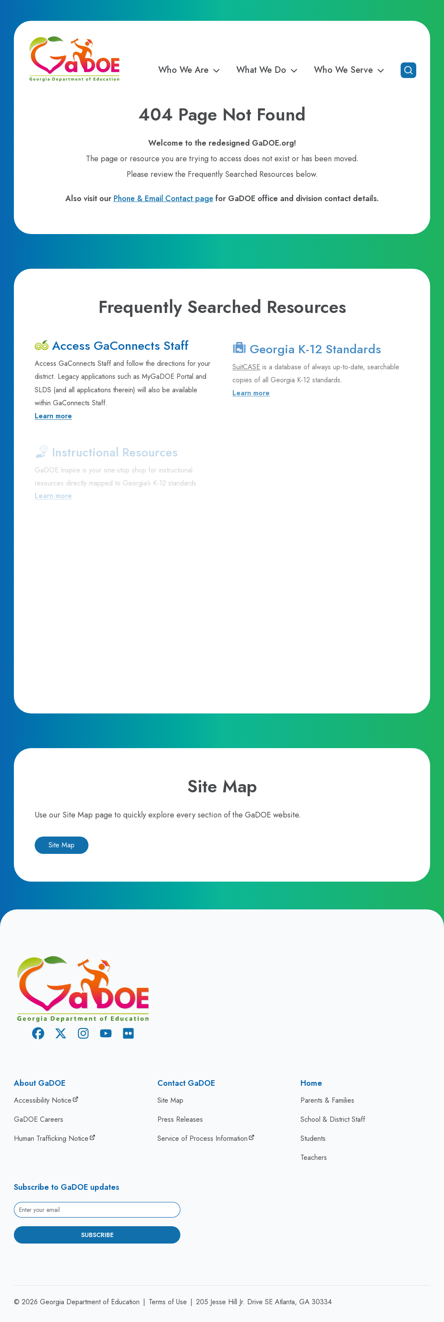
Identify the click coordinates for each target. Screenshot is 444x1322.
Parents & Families (327, 1100)
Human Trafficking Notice (51, 1138)
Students (313, 1138)
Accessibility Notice (43, 1100)
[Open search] (408, 70)
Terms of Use (168, 1302)
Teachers (313, 1157)
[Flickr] (128, 1034)
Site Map (62, 845)
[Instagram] (83, 1034)
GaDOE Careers (38, 1119)
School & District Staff (332, 1119)
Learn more (53, 420)
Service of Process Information (202, 1138)
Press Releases (180, 1119)
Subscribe (97, 1235)
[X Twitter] (61, 1034)
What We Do (268, 70)
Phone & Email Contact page (163, 198)
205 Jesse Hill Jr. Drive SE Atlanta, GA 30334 (264, 1302)
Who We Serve (350, 70)
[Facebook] (38, 1034)
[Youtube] (106, 1034)
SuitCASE (246, 373)
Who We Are (190, 70)
